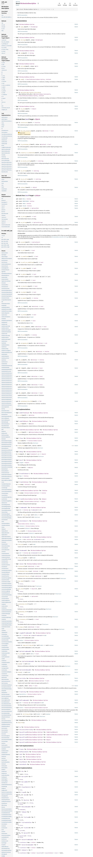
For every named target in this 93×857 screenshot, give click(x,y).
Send (20, 754)
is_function (24, 286)
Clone (21, 438)
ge (21, 384)
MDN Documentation (22, 15)
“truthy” (32, 317)
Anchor (21, 640)
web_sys (18, 1)
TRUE (24, 203)
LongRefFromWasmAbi (25, 633)
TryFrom (26, 817)
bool (52, 130)
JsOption (49, 732)
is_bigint (23, 292)
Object (34, 108)
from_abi (25, 514)
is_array (23, 280)
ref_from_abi (26, 714)
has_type (20, 581)
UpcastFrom (22, 732)
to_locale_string (26, 161)
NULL (24, 198)
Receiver (26, 800)
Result (28, 79)
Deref (27, 119)
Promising (22, 691)
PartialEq (22, 678)
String (32, 53)
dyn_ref (20, 596)
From (20, 482)
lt (21, 368)
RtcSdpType (34, 26)
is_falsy (23, 320)
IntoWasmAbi (26, 537)
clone (19, 440)
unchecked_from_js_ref (25, 576)
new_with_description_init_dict (30, 92)
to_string (23, 170)
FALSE (24, 205)
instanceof (21, 566)
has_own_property (26, 130)
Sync (20, 757)
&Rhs (30, 685)
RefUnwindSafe (24, 751)
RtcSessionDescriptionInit (42, 94)
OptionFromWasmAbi (25, 651)
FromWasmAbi (23, 507)
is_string (23, 216)
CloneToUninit (26, 787)
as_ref (20, 415)
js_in (22, 306)
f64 (37, 208)
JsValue (48, 79)
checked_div (24, 351)
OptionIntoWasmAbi (28, 661)
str (36, 66)
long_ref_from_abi (28, 645)
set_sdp (23, 66)
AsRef (21, 413)
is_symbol (23, 268)
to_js (19, 531)
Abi (20, 510)
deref (19, 467)
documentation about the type (60, 237)
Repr (20, 476)
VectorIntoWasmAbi (28, 845)
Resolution (22, 694)
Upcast (26, 833)
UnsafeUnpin (23, 762)
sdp (22, 53)
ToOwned (24, 812)
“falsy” (31, 323)
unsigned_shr (24, 343)
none (19, 663)
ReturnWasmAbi (26, 806)
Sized (26, 774)
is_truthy (23, 314)
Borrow (24, 776)
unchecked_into (22, 604)
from (19, 484)
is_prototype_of (25, 144)
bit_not (23, 335)
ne (18, 685)
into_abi (20, 544)
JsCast (21, 564)
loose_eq (23, 326)
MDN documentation (22, 127)
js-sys (63, 228)
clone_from (21, 445)
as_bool (23, 242)
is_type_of (21, 627)
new (22, 79)
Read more (35, 443)
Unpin (21, 759)
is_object (23, 274)
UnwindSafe (22, 764)
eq (18, 680)
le (21, 376)
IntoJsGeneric (24, 521)
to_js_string (24, 179)
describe (20, 722)
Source (17, 5)
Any (23, 771)
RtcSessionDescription (26, 24)
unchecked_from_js (23, 571)
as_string (23, 222)
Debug (21, 451)
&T (36, 596)
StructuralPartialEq (26, 729)
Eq (20, 727)
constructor (24, 122)
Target (21, 462)
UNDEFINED (25, 201)
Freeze (21, 749)
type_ (22, 26)
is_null (23, 250)
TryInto (26, 827)
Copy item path (38, 3)
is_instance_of (22, 619)
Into (25, 795)
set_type (23, 40)
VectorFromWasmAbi (28, 839)
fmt (19, 454)
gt (21, 393)
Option (34, 208)
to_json (23, 108)
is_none (20, 653)
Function (37, 122)
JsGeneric (32, 523)
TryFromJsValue (26, 822)
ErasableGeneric (24, 473)
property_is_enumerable (28, 152)
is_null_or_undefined (27, 262)
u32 (46, 343)
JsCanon (21, 526)
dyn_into (20, 588)
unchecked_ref (22, 611)
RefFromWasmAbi (24, 700)
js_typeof (23, 298)
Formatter (33, 454)
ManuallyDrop (29, 707)
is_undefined (24, 256)
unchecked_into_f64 (26, 401)
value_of (23, 187)
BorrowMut (25, 782)
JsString (40, 161)
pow (22, 359)
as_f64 (23, 208)
